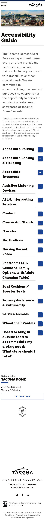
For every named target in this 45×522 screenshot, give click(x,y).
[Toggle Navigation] (3, 5)
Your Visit (22, 436)
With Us (22, 450)
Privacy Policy (22, 515)
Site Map (29, 512)
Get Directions (22, 397)
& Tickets (22, 429)
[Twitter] (17, 495)
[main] (22, 188)
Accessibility (35, 515)
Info (23, 443)
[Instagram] (28, 495)
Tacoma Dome (36, 4)
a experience (22, 518)
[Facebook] (22, 495)
